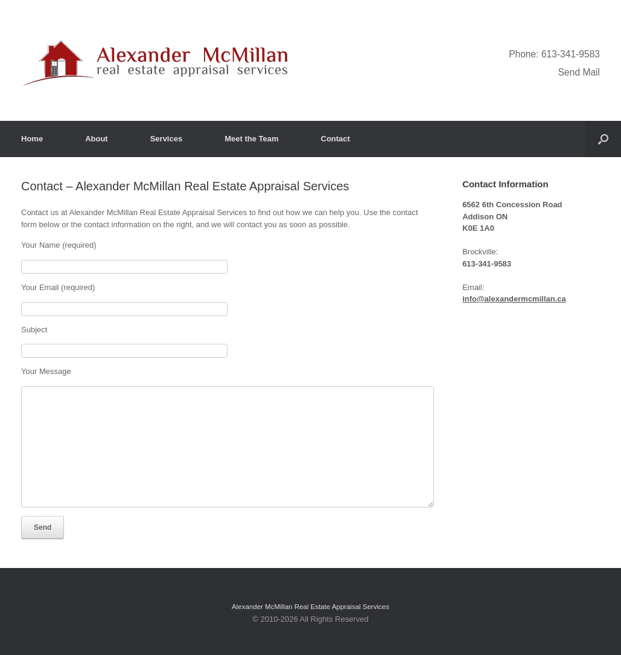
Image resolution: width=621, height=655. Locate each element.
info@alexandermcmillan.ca (514, 298)
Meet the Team (251, 138)
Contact (335, 138)
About (96, 138)
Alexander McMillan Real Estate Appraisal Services (310, 606)
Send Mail (579, 72)
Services (166, 138)
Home (32, 138)
